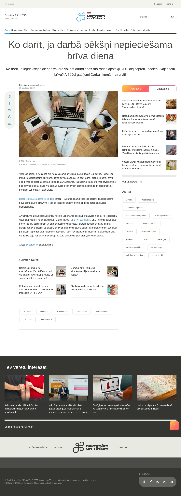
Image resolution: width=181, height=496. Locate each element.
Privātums (122, 447)
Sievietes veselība (134, 247)
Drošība (145, 239)
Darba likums (81, 312)
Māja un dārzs (58, 30)
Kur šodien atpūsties (135, 208)
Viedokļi (110, 30)
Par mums (58, 447)
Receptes (100, 30)
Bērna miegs (156, 247)
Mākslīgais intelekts (134, 255)
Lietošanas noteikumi (37, 447)
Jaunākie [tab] (135, 88)
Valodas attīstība (150, 223)
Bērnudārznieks (149, 231)
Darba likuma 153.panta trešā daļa (36, 199)
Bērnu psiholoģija (162, 216)
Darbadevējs (46, 319)
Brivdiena (44, 312)
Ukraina (129, 200)
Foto (133, 30)
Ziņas (7, 30)
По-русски (9, 4)
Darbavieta (27, 319)
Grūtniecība (16, 30)
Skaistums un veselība (77, 30)
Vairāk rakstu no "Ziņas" (21, 427)
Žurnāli (119, 30)
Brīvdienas (61, 312)
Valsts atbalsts (143, 30)
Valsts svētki (157, 255)
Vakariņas (162, 239)
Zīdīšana (129, 231)
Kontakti (169, 4)
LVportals (27, 312)
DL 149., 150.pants (80, 220)
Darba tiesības (102, 312)
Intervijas (129, 223)
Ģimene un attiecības (40, 30)
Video (126, 30)
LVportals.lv (32, 245)
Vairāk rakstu (132, 181)
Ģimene (129, 239)
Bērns (26, 30)
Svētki (92, 30)
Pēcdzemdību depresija (136, 216)
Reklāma (158, 4)
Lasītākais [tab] (163, 88)
